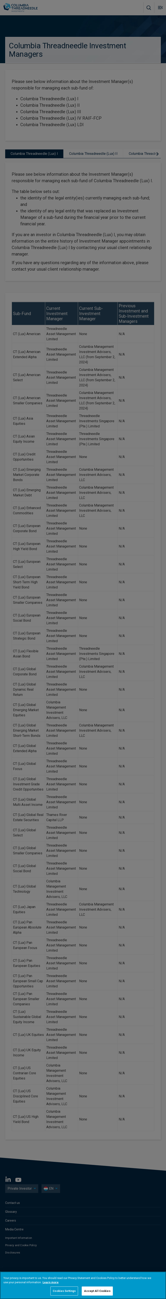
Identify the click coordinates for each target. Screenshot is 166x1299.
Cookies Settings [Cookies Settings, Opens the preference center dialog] (64, 1291)
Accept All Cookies (97, 1291)
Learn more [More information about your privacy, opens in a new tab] (51, 1282)
